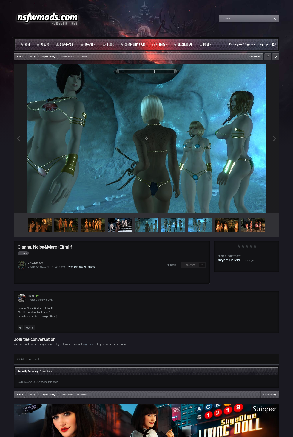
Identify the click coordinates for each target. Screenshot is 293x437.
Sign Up (263, 44)
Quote (29, 327)
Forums (43, 44)
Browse (88, 44)
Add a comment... (29, 359)
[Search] (236, 18)
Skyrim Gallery (229, 260)
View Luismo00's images (81, 266)
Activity (160, 44)
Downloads (64, 44)
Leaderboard (183, 44)
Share (171, 264)
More (205, 44)
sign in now (90, 344)
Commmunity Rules (133, 44)
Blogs (108, 44)
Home (25, 44)
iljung (31, 295)
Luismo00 (37, 262)
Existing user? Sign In (242, 44)
